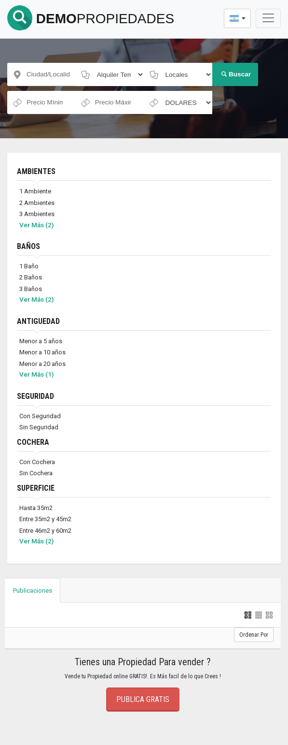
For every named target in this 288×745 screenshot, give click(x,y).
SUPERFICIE (36, 488)
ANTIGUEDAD (38, 321)
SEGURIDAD (35, 396)
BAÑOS (28, 246)
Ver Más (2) (36, 225)
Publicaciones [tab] (32, 590)
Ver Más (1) (36, 374)
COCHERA (33, 442)
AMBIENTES (36, 171)
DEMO (90, 18)
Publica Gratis (142, 699)
